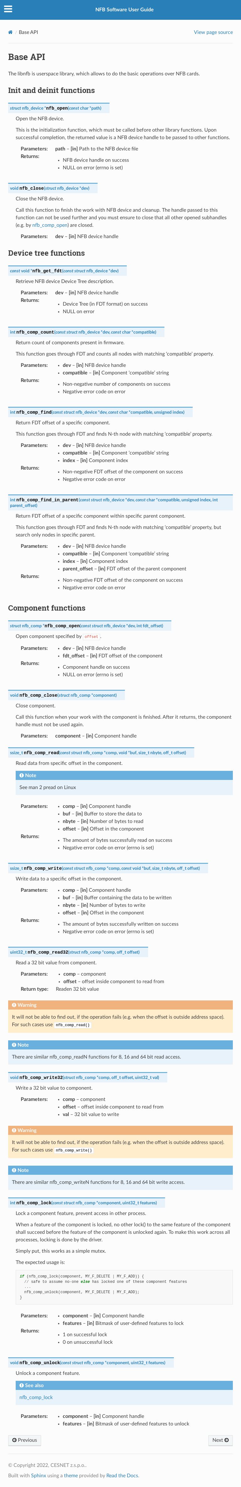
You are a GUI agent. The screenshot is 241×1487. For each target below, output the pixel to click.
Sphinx (38, 1475)
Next (220, 1440)
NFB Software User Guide (124, 9)
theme (71, 1475)
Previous (24, 1440)
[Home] (10, 32)
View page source (213, 32)
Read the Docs (122, 1475)
